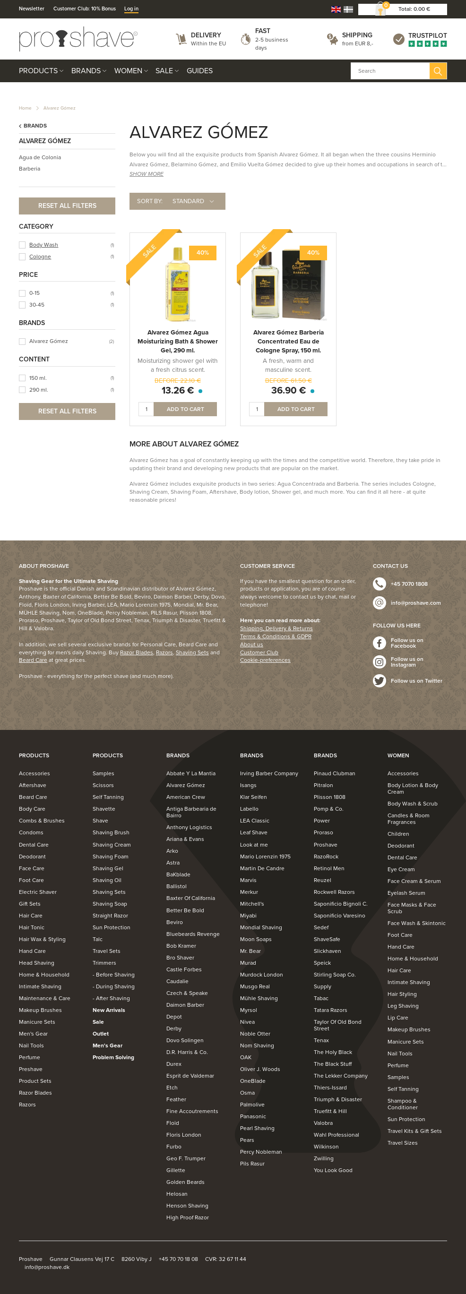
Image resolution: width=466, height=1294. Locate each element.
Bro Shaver (180, 957)
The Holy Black (333, 1052)
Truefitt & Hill (330, 1111)
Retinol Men (329, 868)
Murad (248, 963)
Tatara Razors (330, 1010)
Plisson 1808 (329, 797)
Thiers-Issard (330, 1087)
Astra (173, 862)
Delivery (206, 35)
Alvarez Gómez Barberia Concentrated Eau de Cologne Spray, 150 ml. (288, 341)
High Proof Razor (187, 1217)
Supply (322, 986)
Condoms (31, 832)
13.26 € (178, 390)
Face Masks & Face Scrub (412, 908)
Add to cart (185, 409)
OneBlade (253, 1081)
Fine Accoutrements (192, 1111)
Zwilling (324, 1158)
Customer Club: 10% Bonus (84, 9)
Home (25, 108)
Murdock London (261, 974)
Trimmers (104, 963)
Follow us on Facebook (407, 643)
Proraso (323, 832)
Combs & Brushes (42, 820)
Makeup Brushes (40, 1010)
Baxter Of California (190, 898)
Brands (86, 71)
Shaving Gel (108, 868)
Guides (200, 71)
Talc (98, 939)
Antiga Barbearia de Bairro (191, 812)
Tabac (321, 998)
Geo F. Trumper (186, 1158)
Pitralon (323, 785)
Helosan (177, 1194)
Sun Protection (111, 927)
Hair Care (31, 915)
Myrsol (248, 1010)
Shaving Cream (112, 844)
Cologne (40, 256)
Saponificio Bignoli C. (341, 903)
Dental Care (34, 844)
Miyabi (248, 915)
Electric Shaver (38, 892)
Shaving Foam (111, 856)
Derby (173, 1028)
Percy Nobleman (261, 1151)
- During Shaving (114, 986)
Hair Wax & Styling (42, 939)
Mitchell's (252, 903)
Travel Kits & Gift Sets (415, 1131)
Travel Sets (107, 951)
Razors (164, 652)
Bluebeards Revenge (193, 934)
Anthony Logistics (189, 827)
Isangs (248, 785)
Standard (188, 201)
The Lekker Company (341, 1075)
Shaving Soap (110, 903)
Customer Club (259, 652)
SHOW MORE (146, 174)
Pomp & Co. (329, 809)
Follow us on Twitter (416, 680)
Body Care (32, 809)
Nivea (247, 1022)
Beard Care (33, 660)
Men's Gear (33, 1033)
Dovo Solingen (185, 1040)
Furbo (173, 1146)
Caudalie (177, 981)
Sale (164, 71)
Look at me (254, 844)
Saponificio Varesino (339, 915)
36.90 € (288, 390)
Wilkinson (326, 1146)
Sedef (321, 927)
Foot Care (31, 880)
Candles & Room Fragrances (409, 818)
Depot (174, 1016)
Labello (249, 809)
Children (398, 834)
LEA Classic (254, 820)
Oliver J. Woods (260, 1069)
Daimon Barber (185, 1005)
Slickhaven (327, 951)
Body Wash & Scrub (413, 803)
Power (322, 820)
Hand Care (32, 951)
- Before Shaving (114, 974)
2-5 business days (271, 43)
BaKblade (178, 874)
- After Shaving (111, 998)
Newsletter (31, 9)
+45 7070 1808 (409, 584)
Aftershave (32, 785)
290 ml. (38, 389)
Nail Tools (31, 1045)
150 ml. (38, 378)
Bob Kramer (181, 946)
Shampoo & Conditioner (403, 1104)
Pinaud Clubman (334, 773)
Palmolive (252, 1104)
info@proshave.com (416, 603)
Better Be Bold (185, 910)
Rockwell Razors (334, 892)
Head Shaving (36, 963)
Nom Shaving (257, 1045)
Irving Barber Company (269, 773)
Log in (131, 9)
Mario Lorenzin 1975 (265, 856)
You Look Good (333, 1170)
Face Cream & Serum (414, 881)
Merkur (249, 892)
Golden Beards (185, 1182)
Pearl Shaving (257, 1128)
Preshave (31, 1069)
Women (128, 71)
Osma (247, 1092)
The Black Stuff (333, 1064)
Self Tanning (108, 797)
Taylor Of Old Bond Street (338, 1025)
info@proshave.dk (47, 1267)
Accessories (34, 773)
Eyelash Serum (406, 893)
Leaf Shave (254, 832)
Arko (172, 851)
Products (38, 71)
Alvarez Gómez (59, 108)
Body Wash (43, 244)
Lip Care (398, 1017)
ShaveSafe (327, 939)
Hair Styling (402, 994)
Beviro (174, 922)
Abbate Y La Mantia (191, 773)
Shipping (357, 35)
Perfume (29, 1057)
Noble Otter (255, 1033)
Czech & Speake (187, 993)
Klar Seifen (253, 797)
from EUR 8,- (357, 43)
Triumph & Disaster (338, 1099)
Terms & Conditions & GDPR (275, 636)
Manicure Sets (37, 1022)
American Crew (185, 797)
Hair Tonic (31, 927)
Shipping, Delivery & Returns (276, 628)
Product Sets (35, 1081)
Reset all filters (67, 206)
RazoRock (326, 856)
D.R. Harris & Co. (187, 1052)
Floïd (172, 1123)
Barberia (29, 168)
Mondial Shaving (261, 927)
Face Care (31, 868)
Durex (173, 1064)
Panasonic (253, 1116)
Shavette (104, 809)
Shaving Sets (192, 652)
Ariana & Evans (185, 839)
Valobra (323, 1123)
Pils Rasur (252, 1163)
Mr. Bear (250, 951)
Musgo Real (255, 986)
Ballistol (176, 886)
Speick (322, 963)
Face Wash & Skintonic (417, 923)
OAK (245, 1057)
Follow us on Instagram (407, 662)
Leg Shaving (403, 1006)
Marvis (248, 880)
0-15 (34, 293)
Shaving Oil (107, 880)
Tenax (321, 1040)
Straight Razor (110, 915)
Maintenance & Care (44, 998)
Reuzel (322, 880)
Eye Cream (401, 869)
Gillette (175, 1170)
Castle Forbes (184, 969)
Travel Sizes (403, 1143)
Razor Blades (136, 652)
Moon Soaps (256, 939)
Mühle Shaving (259, 998)
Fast (262, 31)
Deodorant (32, 856)
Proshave (325, 844)
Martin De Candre (262, 868)
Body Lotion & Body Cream (413, 788)
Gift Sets (30, 903)
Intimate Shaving (40, 986)
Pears (247, 1140)
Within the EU (208, 43)
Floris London (183, 1134)
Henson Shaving (187, 1205)
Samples (103, 773)
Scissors (103, 785)
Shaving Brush (111, 832)
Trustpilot (427, 36)
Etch (172, 1087)
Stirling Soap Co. (335, 974)
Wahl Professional (336, 1134)
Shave (100, 820)
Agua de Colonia (40, 157)
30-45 (36, 304)
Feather (176, 1099)
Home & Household (44, 974)
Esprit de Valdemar (190, 1075)
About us (251, 644)
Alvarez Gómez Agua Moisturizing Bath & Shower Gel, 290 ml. (178, 341)
